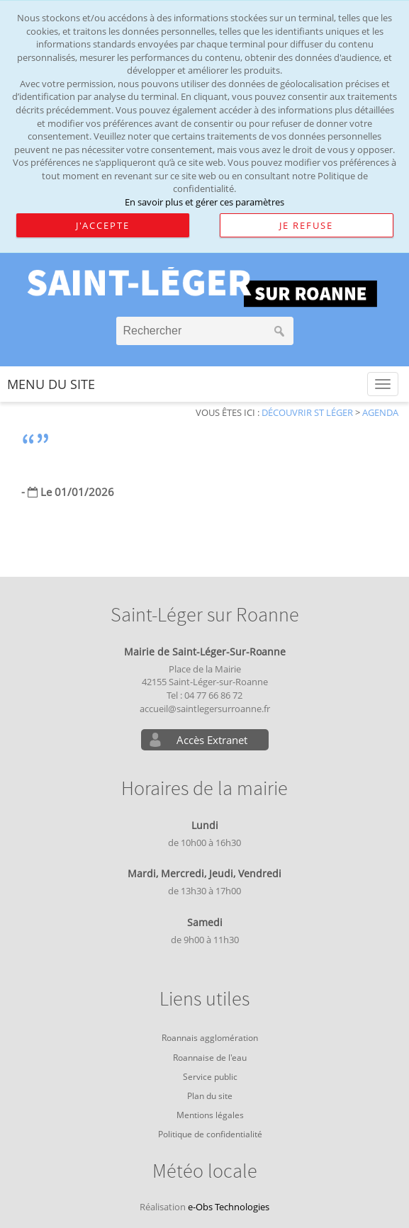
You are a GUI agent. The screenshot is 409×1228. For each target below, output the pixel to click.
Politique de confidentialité (210, 1134)
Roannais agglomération (210, 1038)
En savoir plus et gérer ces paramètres (204, 202)
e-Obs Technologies (228, 1206)
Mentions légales (210, 1115)
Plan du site (209, 1096)
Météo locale (204, 1171)
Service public (210, 1077)
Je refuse (306, 225)
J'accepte (103, 225)
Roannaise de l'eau (210, 1058)
